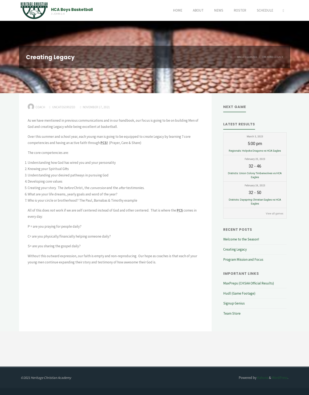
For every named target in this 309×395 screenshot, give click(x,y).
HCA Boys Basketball (72, 9)
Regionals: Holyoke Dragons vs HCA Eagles (255, 150)
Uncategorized (247, 57)
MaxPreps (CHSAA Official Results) (248, 283)
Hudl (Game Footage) (239, 293)
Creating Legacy (235, 249)
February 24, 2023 (255, 185)
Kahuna (262, 377)
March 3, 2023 (255, 136)
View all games (274, 213)
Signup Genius (234, 303)
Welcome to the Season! (241, 239)
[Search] (283, 10)
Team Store (232, 313)
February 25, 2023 (255, 159)
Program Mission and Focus (243, 259)
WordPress (280, 377)
